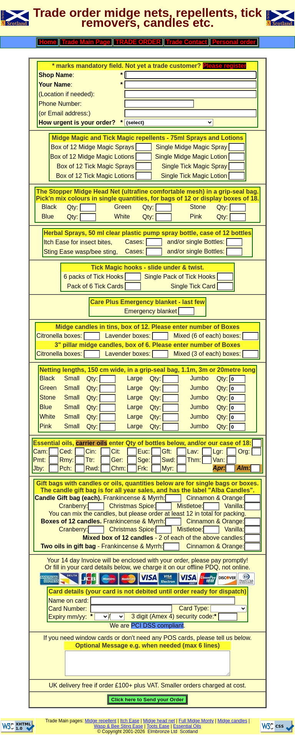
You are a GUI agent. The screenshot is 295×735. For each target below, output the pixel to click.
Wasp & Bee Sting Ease (118, 726)
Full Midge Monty (196, 720)
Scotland (189, 731)
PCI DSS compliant (157, 625)
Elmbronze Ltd (162, 731)
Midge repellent (100, 720)
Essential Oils (187, 726)
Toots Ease (158, 726)
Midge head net (159, 720)
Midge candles (232, 720)
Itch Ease (129, 720)
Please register (225, 65)
